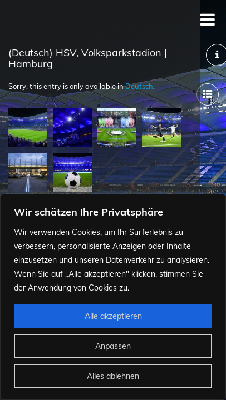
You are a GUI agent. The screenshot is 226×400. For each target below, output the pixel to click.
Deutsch (139, 86)
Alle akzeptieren (113, 316)
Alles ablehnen (113, 376)
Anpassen (113, 346)
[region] (113, 297)
